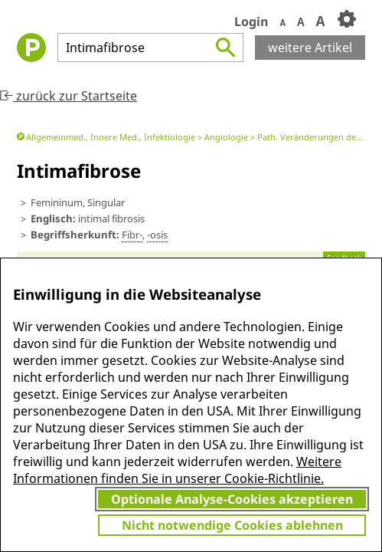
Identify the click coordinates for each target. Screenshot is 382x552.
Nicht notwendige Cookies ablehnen (232, 525)
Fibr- (132, 235)
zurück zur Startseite (68, 95)
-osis (157, 235)
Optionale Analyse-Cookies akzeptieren (232, 499)
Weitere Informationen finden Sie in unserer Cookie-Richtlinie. (177, 470)
